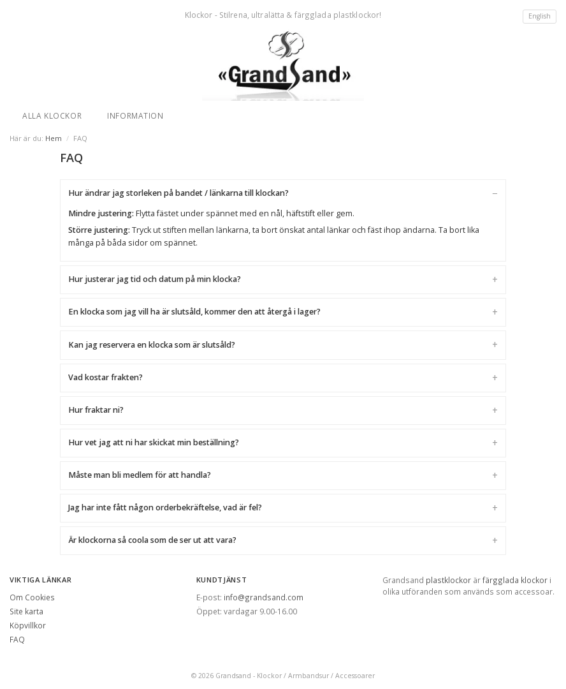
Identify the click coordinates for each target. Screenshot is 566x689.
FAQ (17, 639)
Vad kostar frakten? (105, 377)
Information (135, 115)
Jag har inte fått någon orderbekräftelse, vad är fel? (165, 507)
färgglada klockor (515, 580)
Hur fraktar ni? (96, 409)
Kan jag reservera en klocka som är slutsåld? (151, 344)
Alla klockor (52, 115)
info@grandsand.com (263, 597)
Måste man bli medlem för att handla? (139, 475)
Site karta (26, 611)
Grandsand (233, 675)
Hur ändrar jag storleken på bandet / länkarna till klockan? (178, 193)
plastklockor (448, 580)
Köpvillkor (28, 625)
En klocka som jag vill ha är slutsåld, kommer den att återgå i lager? (194, 311)
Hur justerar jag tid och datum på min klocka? (154, 279)
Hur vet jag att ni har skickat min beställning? (153, 442)
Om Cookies (32, 597)
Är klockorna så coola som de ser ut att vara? (152, 540)
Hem (53, 138)
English (539, 15)
